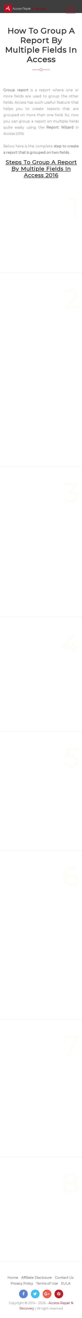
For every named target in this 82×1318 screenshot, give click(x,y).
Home (12, 1277)
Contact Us (64, 1277)
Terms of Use (47, 1283)
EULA (65, 1283)
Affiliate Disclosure (36, 1277)
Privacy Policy (21, 1283)
